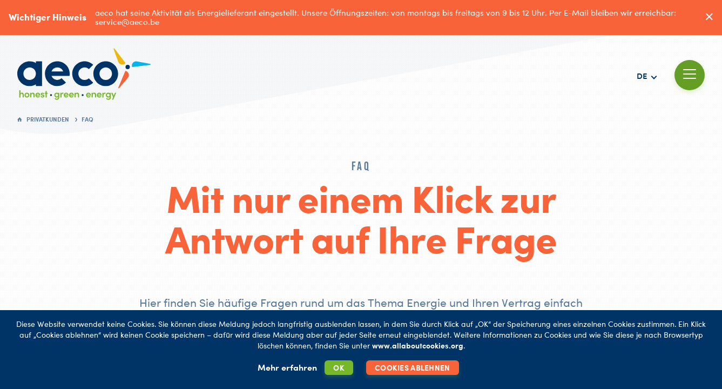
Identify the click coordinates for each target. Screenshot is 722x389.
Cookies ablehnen (412, 367)
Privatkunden (47, 119)
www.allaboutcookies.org (417, 345)
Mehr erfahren (287, 367)
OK (339, 367)
